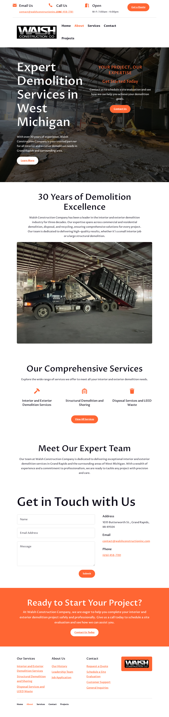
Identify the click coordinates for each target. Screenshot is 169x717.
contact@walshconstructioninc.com (40, 11)
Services (94, 26)
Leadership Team (62, 672)
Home (66, 26)
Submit (87, 573)
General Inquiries (97, 688)
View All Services (84, 419)
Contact (110, 26)
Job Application (61, 677)
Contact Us (120, 108)
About (79, 26)
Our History (59, 666)
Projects (68, 38)
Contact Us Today (84, 632)
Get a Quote (138, 7)
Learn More (27, 160)
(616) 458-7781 (64, 11)
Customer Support (98, 682)
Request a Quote (97, 666)
